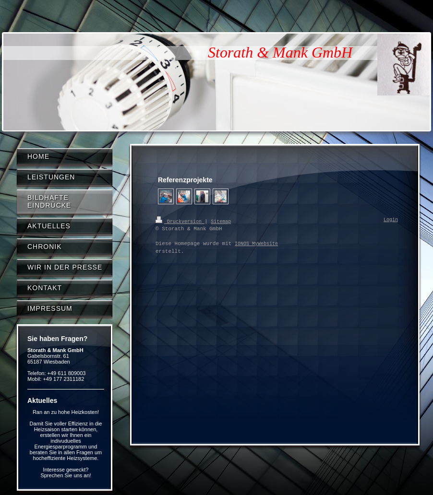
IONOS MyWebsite (256, 243)
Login (391, 220)
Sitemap (221, 221)
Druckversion (180, 221)
